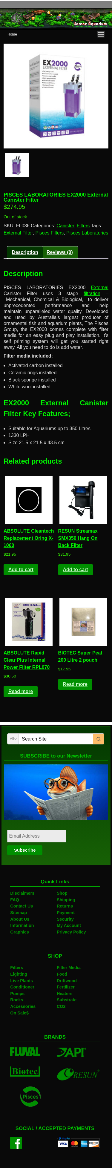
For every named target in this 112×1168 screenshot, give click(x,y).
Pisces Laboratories (87, 232)
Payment (66, 912)
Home (12, 34)
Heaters (65, 993)
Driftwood (67, 980)
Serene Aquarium (31, 4)
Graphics (19, 932)
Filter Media (69, 967)
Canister (65, 225)
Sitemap (18, 912)
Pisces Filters (49, 232)
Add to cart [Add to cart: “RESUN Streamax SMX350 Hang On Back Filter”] (75, 569)
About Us (19, 919)
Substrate (66, 999)
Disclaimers (22, 893)
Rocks (16, 999)
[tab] (25, 252)
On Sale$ (19, 1013)
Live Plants (21, 980)
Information (22, 925)
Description (25, 252)
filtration (92, 293)
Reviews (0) (60, 252)
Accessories (23, 1006)
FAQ (14, 899)
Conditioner (22, 987)
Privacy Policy (71, 932)
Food (62, 974)
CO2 (61, 1006)
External (99, 287)
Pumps (17, 993)
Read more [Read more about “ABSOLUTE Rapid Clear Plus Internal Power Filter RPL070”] (20, 691)
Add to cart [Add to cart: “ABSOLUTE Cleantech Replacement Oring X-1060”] (20, 569)
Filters (83, 225)
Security (65, 919)
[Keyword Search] (56, 739)
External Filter (18, 232)
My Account (69, 925)
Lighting (18, 974)
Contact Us (21, 906)
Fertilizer (66, 987)
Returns (65, 906)
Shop (62, 893)
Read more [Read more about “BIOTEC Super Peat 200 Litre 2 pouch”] (75, 684)
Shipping (66, 899)
